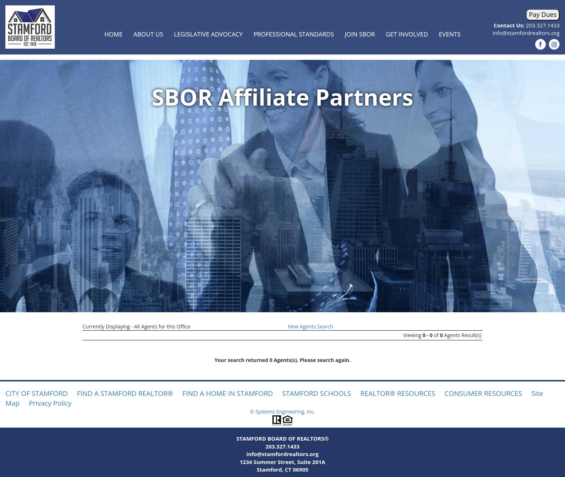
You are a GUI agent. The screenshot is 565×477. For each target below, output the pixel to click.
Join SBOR (360, 34)
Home (113, 34)
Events (450, 34)
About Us (148, 34)
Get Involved (407, 34)
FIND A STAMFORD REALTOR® (125, 393)
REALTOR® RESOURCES (397, 393)
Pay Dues (543, 14)
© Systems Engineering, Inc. (282, 411)
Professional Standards (294, 34)
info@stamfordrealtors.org (526, 32)
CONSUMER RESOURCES (483, 393)
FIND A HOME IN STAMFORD (227, 393)
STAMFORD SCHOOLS (316, 393)
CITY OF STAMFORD (36, 393)
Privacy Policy (50, 403)
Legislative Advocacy (208, 34)
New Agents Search (310, 326)
